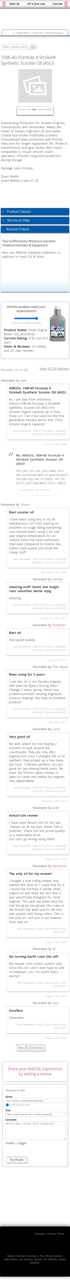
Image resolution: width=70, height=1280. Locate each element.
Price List (37, 32)
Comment (11, 1119)
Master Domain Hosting (21, 1259)
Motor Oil (14, 4)
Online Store (22, 32)
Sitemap (39, 1237)
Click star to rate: (15, 1090)
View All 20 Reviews (30, 1048)
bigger (22, 1146)
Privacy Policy (55, 1237)
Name (8, 1096)
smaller (10, 1146)
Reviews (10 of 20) (19, 369)
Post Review (16, 1163)
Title (7, 1110)
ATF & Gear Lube (36, 4)
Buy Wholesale (53, 32)
